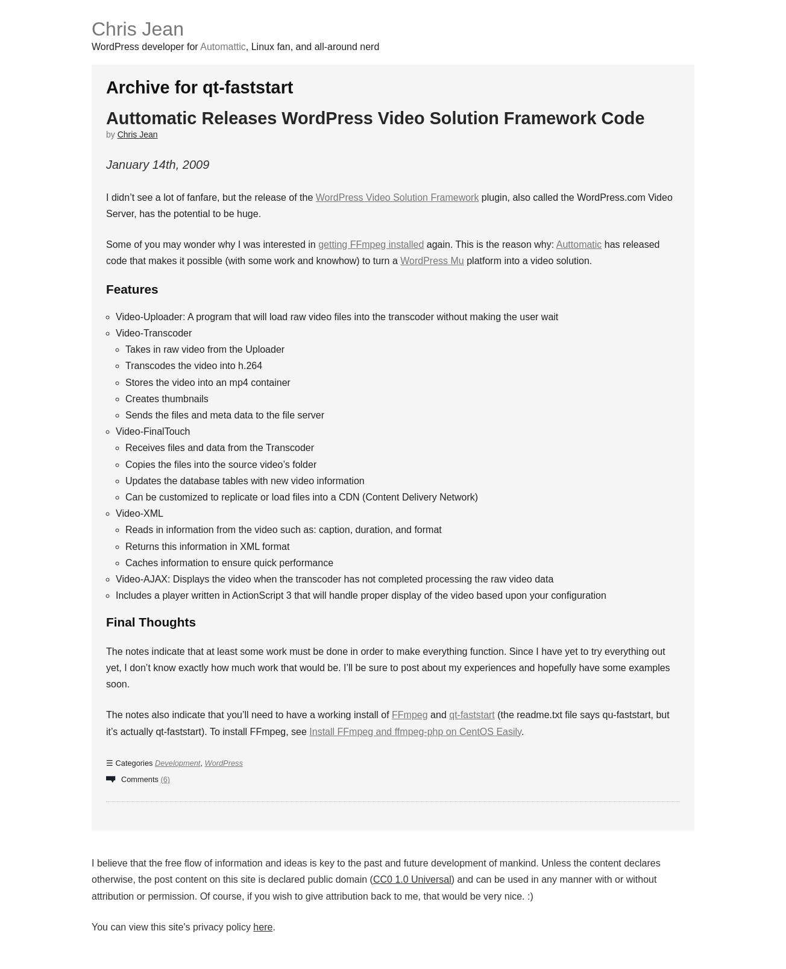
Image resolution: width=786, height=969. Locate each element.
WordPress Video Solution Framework (397, 197)
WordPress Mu (432, 261)
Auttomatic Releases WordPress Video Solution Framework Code (375, 118)
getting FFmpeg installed (371, 244)
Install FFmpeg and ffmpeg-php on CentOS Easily (415, 732)
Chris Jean (138, 29)
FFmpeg (410, 715)
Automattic (223, 47)
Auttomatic (579, 244)
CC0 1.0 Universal (412, 879)
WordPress (224, 763)
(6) (165, 779)
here (262, 927)
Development (177, 763)
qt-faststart (472, 715)
